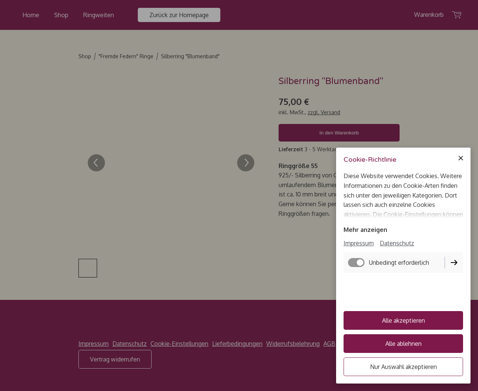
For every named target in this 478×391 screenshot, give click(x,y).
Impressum (359, 243)
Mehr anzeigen (365, 229)
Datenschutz (397, 243)
